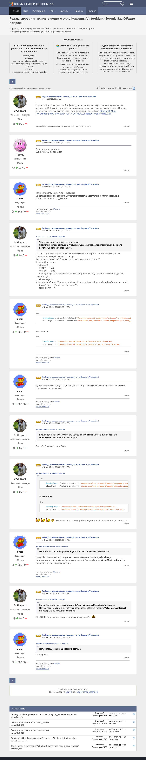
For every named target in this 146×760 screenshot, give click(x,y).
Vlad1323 (20, 725)
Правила (79, 10)
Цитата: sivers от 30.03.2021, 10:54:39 (50, 429)
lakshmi (114, 739)
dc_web (19, 748)
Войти (69, 691)
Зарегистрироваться (87, 691)
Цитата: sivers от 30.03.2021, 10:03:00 (50, 237)
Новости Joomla (73, 39)
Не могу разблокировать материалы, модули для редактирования (44, 714)
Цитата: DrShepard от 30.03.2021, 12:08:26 (52, 546)
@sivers (56, 209)
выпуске (29, 69)
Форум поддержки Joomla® (31, 4)
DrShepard (20, 110)
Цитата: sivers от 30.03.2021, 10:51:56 (50, 473)
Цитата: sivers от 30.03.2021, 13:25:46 (50, 600)
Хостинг (92, 10)
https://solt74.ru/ (108, 111)
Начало (15, 10)
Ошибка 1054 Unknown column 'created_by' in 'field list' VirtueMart (44, 738)
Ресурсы (65, 10)
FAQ (53, 10)
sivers (20, 198)
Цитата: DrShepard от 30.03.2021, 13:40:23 (52, 643)
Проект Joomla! (29, 55)
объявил (29, 58)
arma (113, 723)
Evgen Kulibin (21, 741)
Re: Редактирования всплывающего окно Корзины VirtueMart (70, 140)
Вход (25, 10)
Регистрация (38, 10)
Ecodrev (19, 717)
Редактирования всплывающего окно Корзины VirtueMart (69, 97)
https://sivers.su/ (42, 213)
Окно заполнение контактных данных (30, 722)
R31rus (114, 715)
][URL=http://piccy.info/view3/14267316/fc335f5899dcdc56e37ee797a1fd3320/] (74, 113)
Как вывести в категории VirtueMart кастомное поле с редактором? (45, 746)
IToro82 (20, 154)
